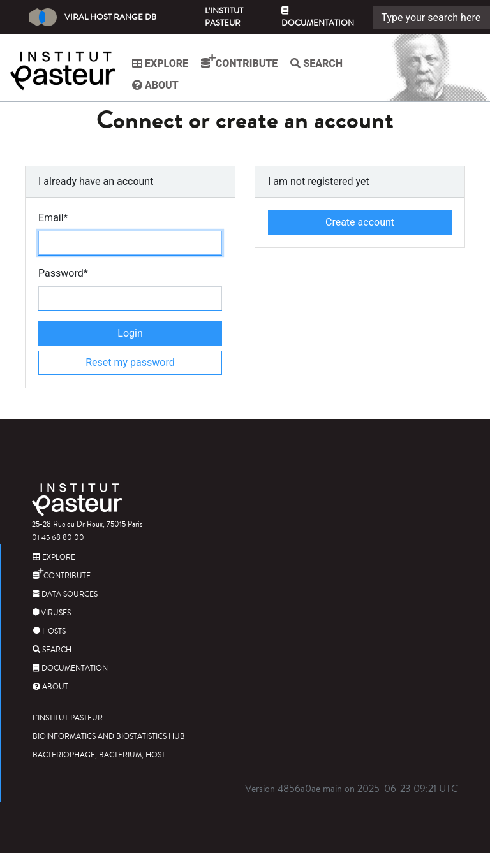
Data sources (65, 594)
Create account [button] (359, 222)
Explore (160, 63)
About (155, 85)
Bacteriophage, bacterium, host (99, 755)
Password (63, 273)
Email (53, 218)
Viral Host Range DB (92, 17)
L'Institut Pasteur (224, 17)
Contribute (239, 61)
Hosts (49, 631)
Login (129, 333)
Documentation (317, 18)
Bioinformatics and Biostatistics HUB (109, 736)
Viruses (52, 613)
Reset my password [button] (130, 362)
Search (316, 63)
